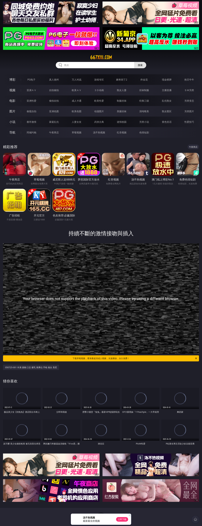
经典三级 (144, 100)
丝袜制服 (144, 90)
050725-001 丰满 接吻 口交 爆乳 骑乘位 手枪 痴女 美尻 (31, 367)
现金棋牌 (167, 79)
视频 (12, 90)
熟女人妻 (121, 90)
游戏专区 (99, 79)
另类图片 (189, 111)
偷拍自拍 (54, 100)
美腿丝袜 (121, 111)
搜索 (140, 65)
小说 (12, 122)
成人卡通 (76, 100)
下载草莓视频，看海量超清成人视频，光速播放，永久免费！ (135, 358)
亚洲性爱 (31, 100)
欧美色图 (76, 111)
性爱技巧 (189, 122)
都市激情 (31, 122)
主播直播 (167, 90)
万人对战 (76, 79)
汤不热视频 (99, 132)
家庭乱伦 (54, 122)
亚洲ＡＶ (31, 90)
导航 (12, 132)
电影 (12, 101)
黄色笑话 (167, 122)
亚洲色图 (54, 111)
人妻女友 (76, 122)
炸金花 (144, 79)
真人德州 (54, 79)
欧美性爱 (99, 100)
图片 (12, 111)
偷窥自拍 (31, 111)
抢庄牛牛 (189, 79)
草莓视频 (76, 132)
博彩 (12, 79)
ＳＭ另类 (189, 90)
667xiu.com (101, 57)
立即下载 (122, 519)
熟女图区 (167, 111)
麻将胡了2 (121, 79)
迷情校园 (121, 122)
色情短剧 (144, 132)
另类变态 (189, 100)
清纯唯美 (144, 111)
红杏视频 (121, 132)
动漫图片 (99, 111)
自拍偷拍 (54, 90)
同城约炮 (31, 132)
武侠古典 (99, 122)
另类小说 (144, 122)
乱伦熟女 (167, 100)
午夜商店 (54, 132)
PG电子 (31, 79)
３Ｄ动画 (99, 90)
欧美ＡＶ (76, 90)
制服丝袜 (121, 100)
